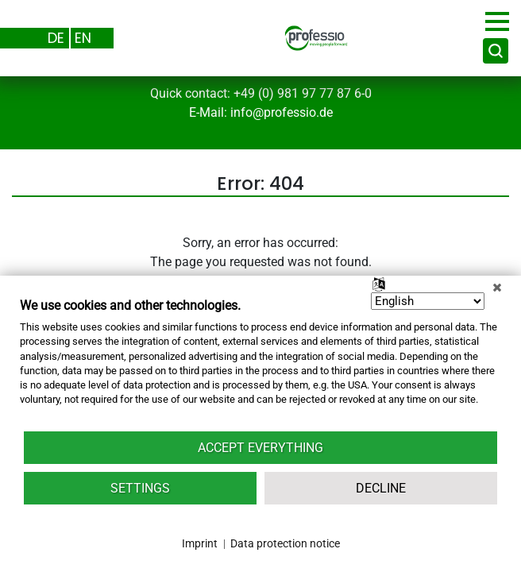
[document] (260, 363)
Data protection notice (285, 543)
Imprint (200, 543)
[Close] (497, 288)
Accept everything (260, 447)
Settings (140, 488)
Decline (381, 488)
